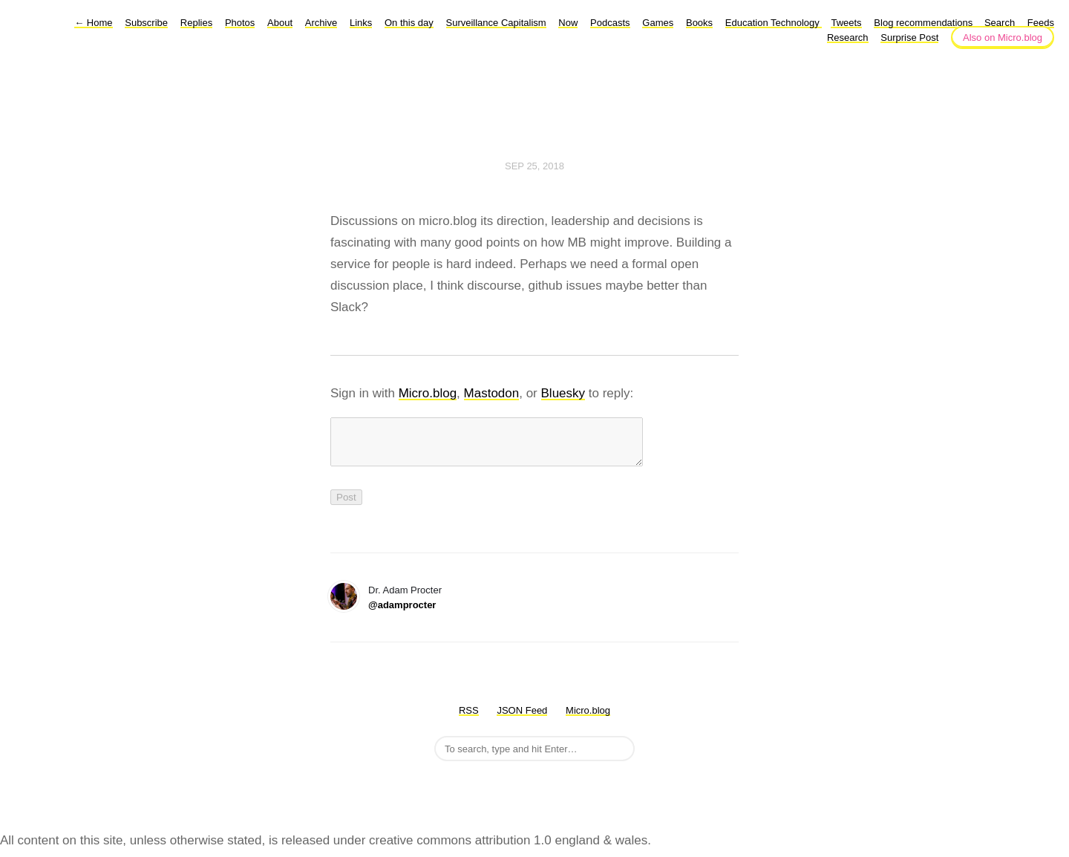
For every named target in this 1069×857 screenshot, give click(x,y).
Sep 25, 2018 (534, 166)
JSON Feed (522, 719)
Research (848, 37)
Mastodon (492, 393)
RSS (469, 719)
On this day (409, 22)
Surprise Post (909, 37)
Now (568, 22)
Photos (240, 22)
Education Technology (774, 22)
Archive (321, 22)
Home (93, 22)
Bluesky (563, 393)
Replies (196, 22)
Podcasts (610, 22)
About (279, 22)
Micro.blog (428, 393)
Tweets (846, 22)
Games (657, 22)
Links (361, 22)
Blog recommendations (924, 22)
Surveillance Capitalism (496, 22)
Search (999, 22)
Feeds (1040, 22)
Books (699, 22)
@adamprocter (402, 613)
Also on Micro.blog (1002, 37)
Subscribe (146, 22)
